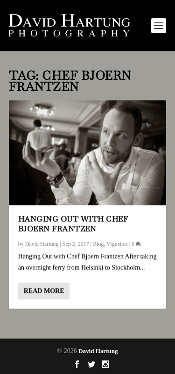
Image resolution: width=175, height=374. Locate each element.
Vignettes (116, 243)
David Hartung (42, 243)
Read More (44, 290)
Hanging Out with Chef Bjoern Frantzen (73, 224)
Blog (98, 243)
